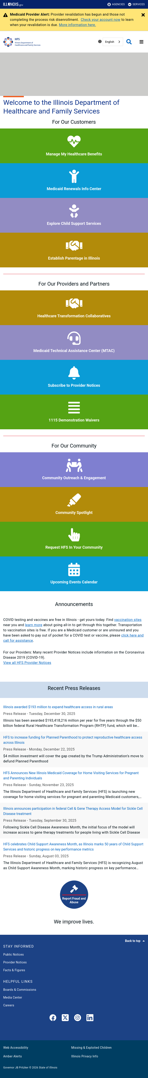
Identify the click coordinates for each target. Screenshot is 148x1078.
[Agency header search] (129, 41)
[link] (52, 1018)
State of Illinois (48, 1067)
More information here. (77, 25)
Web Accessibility (15, 1047)
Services (136, 4)
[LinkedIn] (89, 1018)
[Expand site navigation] (141, 41)
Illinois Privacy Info (84, 1056)
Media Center (12, 997)
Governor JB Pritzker (15, 1067)
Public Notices (13, 954)
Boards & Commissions (19, 989)
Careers (8, 1005)
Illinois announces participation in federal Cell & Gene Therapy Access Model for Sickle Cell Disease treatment (73, 811)
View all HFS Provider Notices (27, 663)
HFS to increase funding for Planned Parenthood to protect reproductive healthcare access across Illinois (72, 740)
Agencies (116, 4)
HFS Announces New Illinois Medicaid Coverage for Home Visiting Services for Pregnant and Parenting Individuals (71, 775)
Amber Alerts (12, 1056)
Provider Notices (15, 962)
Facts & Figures (14, 970)
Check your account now (100, 20)
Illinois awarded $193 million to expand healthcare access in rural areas (58, 707)
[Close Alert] (143, 15)
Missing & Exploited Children (91, 1047)
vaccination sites (127, 620)
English (109, 41)
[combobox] (113, 42)
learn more (33, 625)
